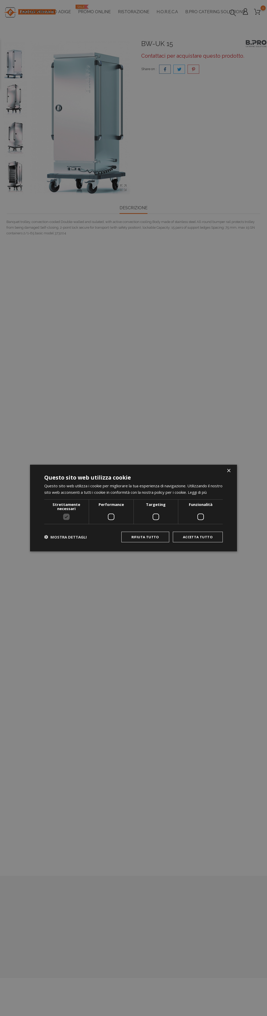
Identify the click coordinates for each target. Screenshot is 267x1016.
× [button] (229, 470)
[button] (65, 537)
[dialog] (133, 508)
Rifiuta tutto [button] (141, 536)
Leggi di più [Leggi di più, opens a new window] (198, 491)
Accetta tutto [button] (196, 536)
